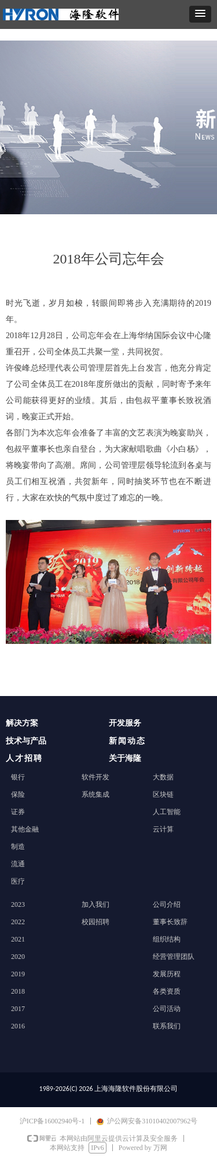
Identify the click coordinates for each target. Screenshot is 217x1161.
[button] (200, 14)
